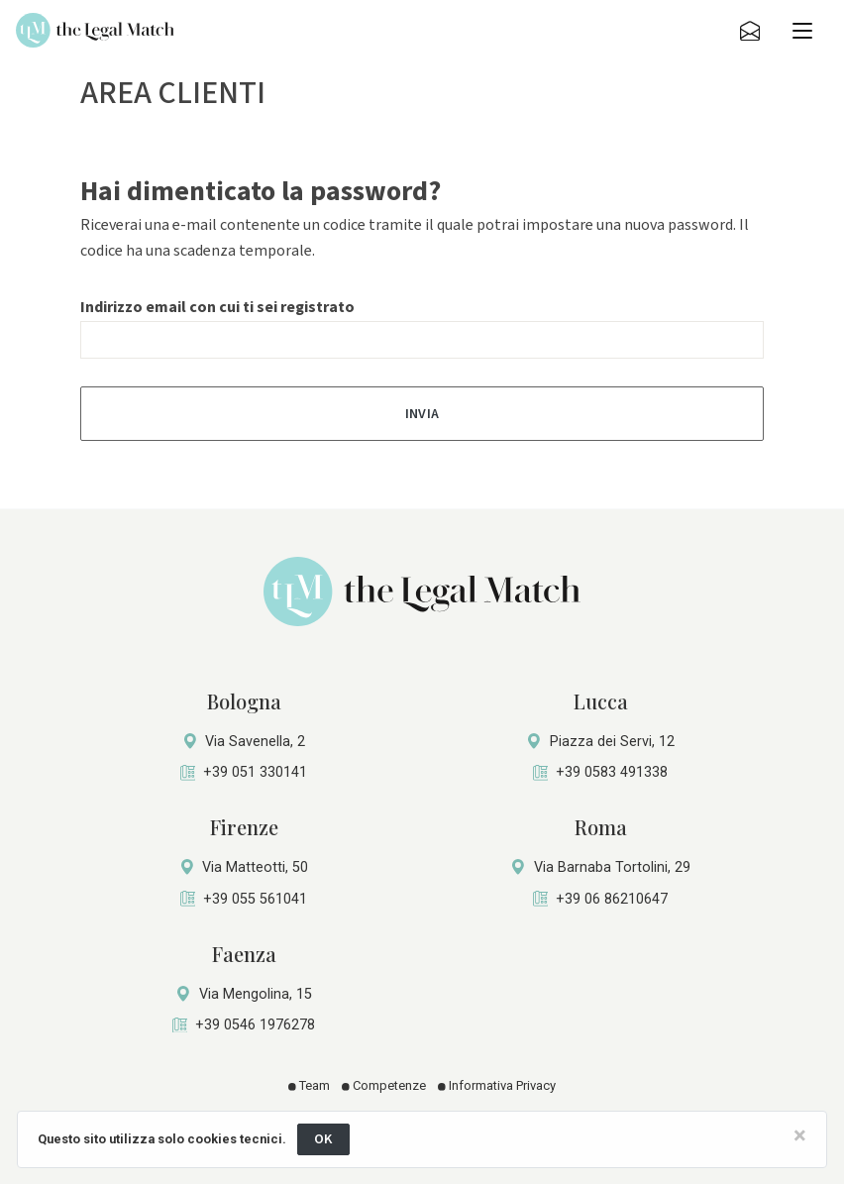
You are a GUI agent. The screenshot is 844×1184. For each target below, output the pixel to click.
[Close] (800, 1135)
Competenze (384, 1085)
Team (309, 1085)
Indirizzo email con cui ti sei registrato (217, 307)
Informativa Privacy (497, 1085)
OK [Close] (323, 1139)
